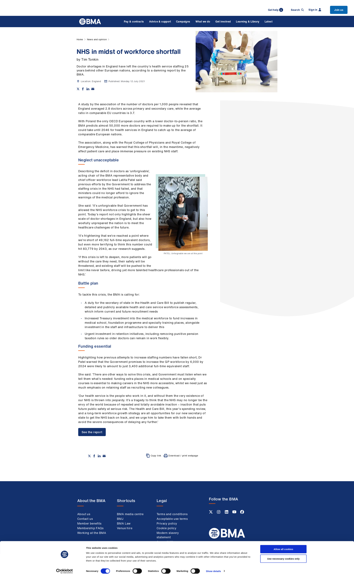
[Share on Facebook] (82, 88)
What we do (202, 21)
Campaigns (183, 21)
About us (83, 514)
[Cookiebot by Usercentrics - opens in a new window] (64, 567)
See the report (92, 432)
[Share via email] (92, 88)
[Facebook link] (242, 513)
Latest (268, 21)
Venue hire (124, 528)
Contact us (85, 519)
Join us (338, 10)
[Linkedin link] (227, 513)
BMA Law (124, 523)
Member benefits (89, 523)
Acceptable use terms (172, 519)
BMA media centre (130, 514)
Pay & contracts (134, 21)
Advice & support (160, 21)
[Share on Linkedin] (87, 88)
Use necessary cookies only (283, 555)
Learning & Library (247, 21)
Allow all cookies (283, 545)
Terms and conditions (172, 514)
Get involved (223, 21)
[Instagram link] (219, 513)
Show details (213, 567)
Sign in (314, 10)
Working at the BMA (91, 533)
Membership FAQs (90, 528)
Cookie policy (166, 528)
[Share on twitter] (78, 88)
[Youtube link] (234, 513)
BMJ (120, 519)
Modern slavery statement (168, 535)
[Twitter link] (211, 513)
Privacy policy (167, 523)
